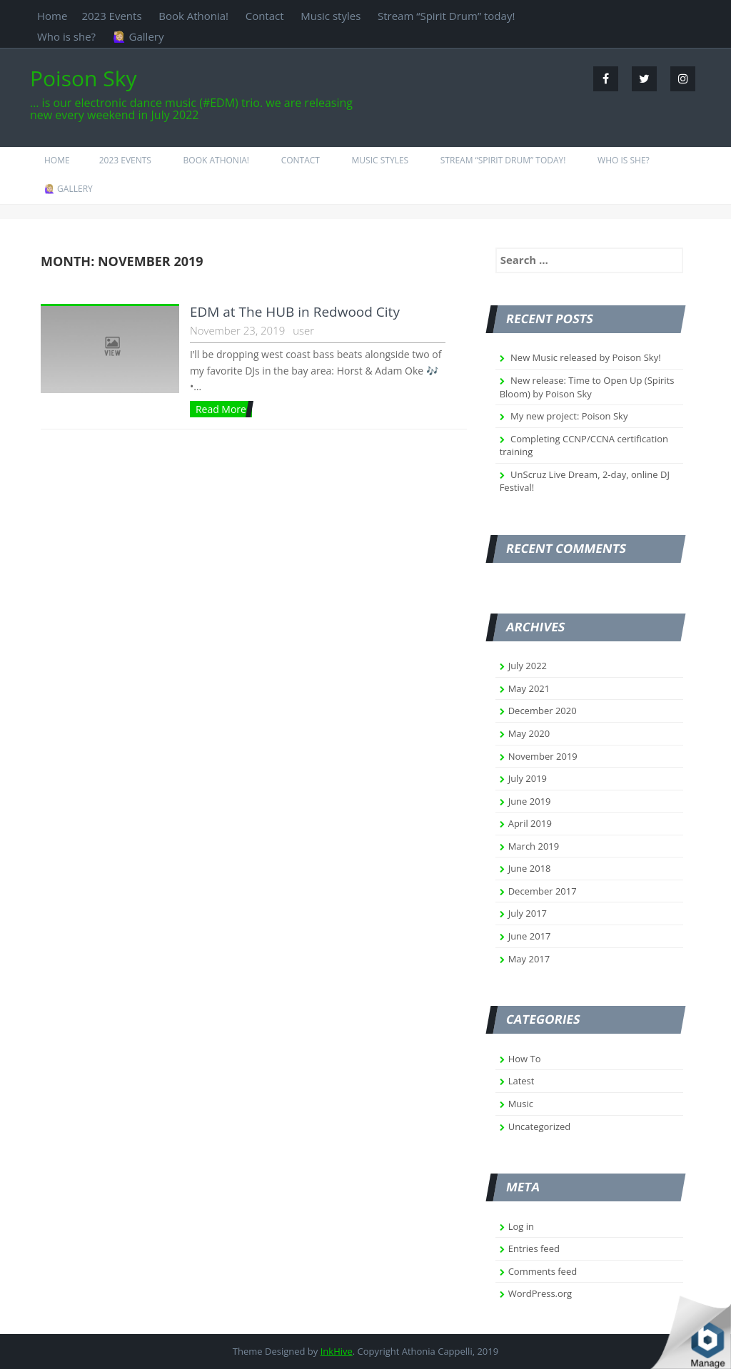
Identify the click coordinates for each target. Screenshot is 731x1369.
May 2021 (529, 688)
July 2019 (527, 778)
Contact (265, 16)
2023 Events (111, 16)
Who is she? (66, 36)
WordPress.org (540, 1293)
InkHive (337, 1351)
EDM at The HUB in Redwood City (295, 311)
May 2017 (529, 958)
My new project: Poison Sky (568, 415)
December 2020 (542, 710)
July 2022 (527, 665)
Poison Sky (83, 78)
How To (524, 1058)
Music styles (331, 16)
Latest (521, 1080)
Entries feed (534, 1248)
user (303, 330)
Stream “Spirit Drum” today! (446, 16)
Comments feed (542, 1271)
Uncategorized (539, 1126)
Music (520, 1103)
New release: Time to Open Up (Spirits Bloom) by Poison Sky (587, 387)
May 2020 (529, 733)
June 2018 (529, 868)
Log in (521, 1226)
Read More (221, 409)
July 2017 (527, 913)
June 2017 (529, 936)
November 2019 (543, 756)
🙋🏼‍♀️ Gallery (138, 36)
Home (52, 16)
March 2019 (534, 846)
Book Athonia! (193, 16)
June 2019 (529, 801)
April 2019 (530, 823)
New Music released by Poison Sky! (585, 357)
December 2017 (542, 891)
